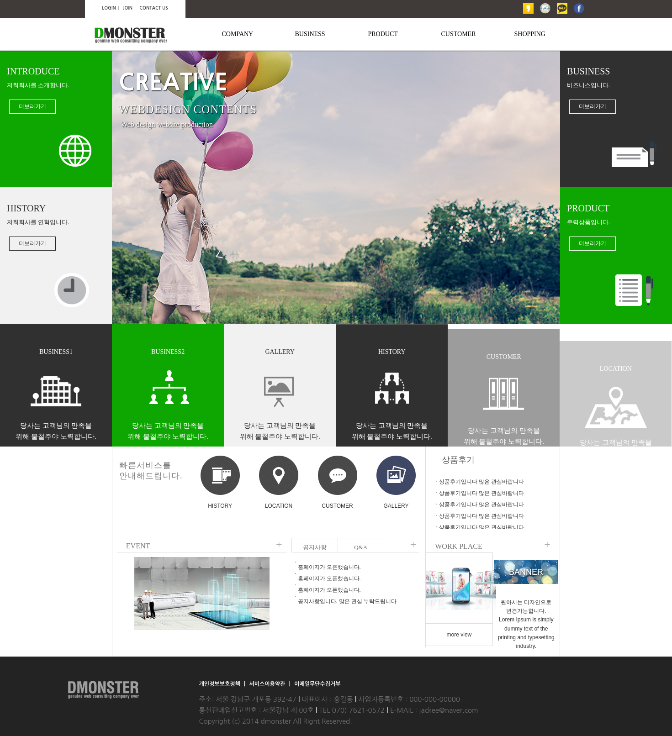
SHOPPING (529, 34)
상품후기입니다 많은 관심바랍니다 (481, 481)
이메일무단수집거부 (317, 684)
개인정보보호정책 (220, 684)
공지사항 (315, 547)
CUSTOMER (458, 34)
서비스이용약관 (267, 684)
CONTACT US (153, 8)
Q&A (360, 547)
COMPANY (238, 34)
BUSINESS (310, 34)
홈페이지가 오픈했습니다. (329, 567)
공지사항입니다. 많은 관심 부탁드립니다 (347, 601)
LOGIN (109, 8)
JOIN (127, 8)
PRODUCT (383, 34)
